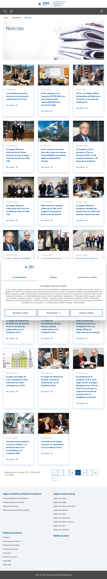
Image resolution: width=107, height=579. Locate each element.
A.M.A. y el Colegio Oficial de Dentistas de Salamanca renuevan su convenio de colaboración (88, 97)
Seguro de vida (59, 525)
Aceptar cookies (86, 313)
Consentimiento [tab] (20, 277)
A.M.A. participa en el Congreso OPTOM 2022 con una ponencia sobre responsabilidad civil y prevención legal (53, 99)
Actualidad (16, 17)
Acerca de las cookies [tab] (87, 277)
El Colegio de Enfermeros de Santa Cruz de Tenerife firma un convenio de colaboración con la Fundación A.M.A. (17, 326)
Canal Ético (7, 553)
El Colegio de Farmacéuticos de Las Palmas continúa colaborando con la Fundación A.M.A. (50, 326)
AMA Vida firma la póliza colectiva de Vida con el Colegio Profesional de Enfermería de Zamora (52, 210)
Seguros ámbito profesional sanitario (22, 493)
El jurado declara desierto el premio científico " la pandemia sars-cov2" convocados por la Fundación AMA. (17, 447)
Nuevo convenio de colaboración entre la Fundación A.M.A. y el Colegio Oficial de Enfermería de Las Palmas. (88, 326)
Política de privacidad (11, 545)
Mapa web (7, 564)
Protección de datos (10, 549)
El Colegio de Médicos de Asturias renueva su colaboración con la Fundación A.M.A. (52, 381)
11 (79, 472)
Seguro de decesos (61, 510)
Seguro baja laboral (10, 506)
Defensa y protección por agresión (16, 510)
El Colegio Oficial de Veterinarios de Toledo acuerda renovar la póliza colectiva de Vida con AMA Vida (18, 155)
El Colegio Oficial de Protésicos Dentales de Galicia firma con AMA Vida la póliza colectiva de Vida (88, 210)
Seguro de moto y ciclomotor (65, 506)
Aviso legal (7, 560)
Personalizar (53, 313)
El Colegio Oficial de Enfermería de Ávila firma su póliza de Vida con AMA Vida (17, 210)
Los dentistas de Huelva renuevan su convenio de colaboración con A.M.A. (17, 96)
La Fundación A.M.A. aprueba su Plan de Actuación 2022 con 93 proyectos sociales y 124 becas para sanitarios (87, 155)
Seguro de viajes (60, 514)
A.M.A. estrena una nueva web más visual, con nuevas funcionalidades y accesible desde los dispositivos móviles (53, 155)
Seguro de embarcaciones (64, 521)
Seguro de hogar (60, 502)
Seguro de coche (60, 498)
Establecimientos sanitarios (13, 502)
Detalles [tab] (53, 277)
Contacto (6, 537)
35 (96, 472)
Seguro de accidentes (62, 518)
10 (73, 472)
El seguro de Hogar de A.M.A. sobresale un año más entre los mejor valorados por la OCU (16, 381)
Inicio (6, 17)
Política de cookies (10, 557)
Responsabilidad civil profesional (15, 498)
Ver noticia (12, 105)
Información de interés (11, 541)
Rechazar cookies (20, 313)
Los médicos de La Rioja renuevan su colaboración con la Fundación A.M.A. (52, 444)
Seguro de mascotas (61, 529)
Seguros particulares (64, 493)
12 (85, 472)
